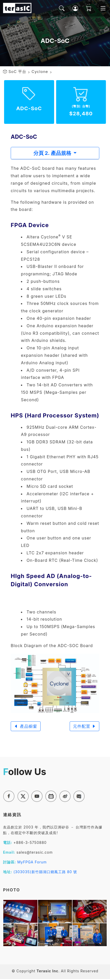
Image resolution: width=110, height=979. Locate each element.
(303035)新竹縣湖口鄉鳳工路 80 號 (45, 872)
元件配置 (84, 726)
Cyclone (39, 71)
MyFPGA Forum (32, 862)
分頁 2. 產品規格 (52, 153)
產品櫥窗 (25, 726)
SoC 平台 (17, 71)
